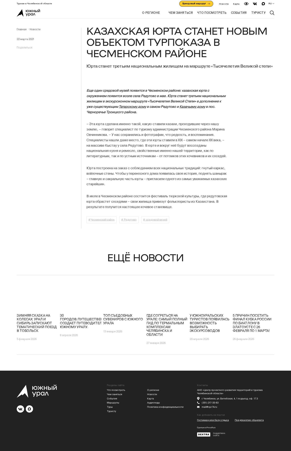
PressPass (211, 428)
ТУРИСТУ (258, 12)
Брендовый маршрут (196, 3)
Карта (236, 4)
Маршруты (113, 402)
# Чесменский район (102, 219)
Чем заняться (114, 394)
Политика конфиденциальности (165, 407)
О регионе (151, 12)
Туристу (111, 411)
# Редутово (129, 219)
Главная (22, 29)
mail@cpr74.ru (209, 407)
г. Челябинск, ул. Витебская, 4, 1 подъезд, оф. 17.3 (230, 398)
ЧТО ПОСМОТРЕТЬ (211, 12)
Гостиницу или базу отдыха (213, 420)
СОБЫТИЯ (239, 12)
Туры (110, 407)
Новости (224, 4)
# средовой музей (155, 219)
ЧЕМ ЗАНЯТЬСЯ (181, 12)
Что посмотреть (116, 390)
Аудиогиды (153, 402)
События (112, 398)
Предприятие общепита (249, 420)
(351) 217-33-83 (210, 402)
